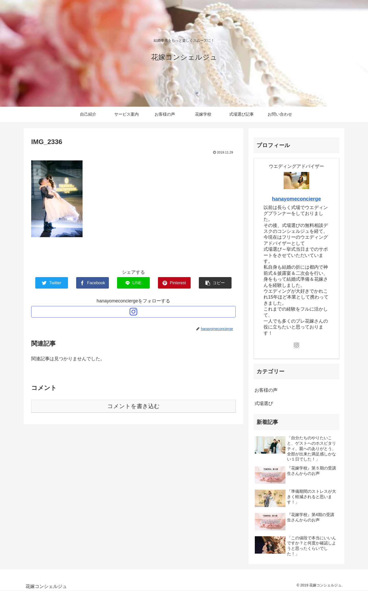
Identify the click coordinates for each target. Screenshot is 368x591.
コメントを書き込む (133, 406)
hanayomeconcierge (296, 199)
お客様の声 (266, 390)
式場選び (264, 403)
